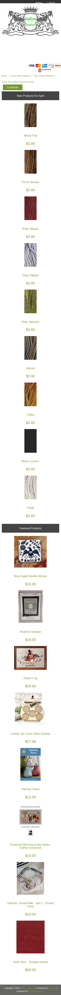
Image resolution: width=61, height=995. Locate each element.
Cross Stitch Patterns (20, 76)
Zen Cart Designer (36, 991)
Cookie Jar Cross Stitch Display (30, 733)
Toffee (30, 414)
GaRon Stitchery (27, 988)
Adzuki (30, 368)
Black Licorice (30, 461)
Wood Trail (30, 135)
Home (39, 2)
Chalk (30, 507)
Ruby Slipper (30, 228)
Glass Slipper (30, 275)
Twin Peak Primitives (44, 76)
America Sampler (30, 631)
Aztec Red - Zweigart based (30, 962)
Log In (51, 2)
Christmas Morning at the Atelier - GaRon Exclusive (30, 846)
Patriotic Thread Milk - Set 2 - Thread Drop (30, 905)
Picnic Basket (30, 182)
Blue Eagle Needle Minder (30, 576)
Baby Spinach (30, 321)
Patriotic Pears (30, 789)
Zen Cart (52, 988)
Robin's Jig (30, 678)
